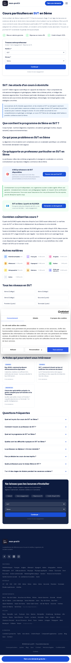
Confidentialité (60, 647)
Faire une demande (54, 3)
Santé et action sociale (9, 577)
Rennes (4, 617)
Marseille (10, 614)
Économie (58, 570)
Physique (30, 570)
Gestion (42, 574)
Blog (65, 634)
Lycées (60, 634)
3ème (40, 584)
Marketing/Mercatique (31, 574)
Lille (63, 614)
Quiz (3, 637)
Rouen (19, 623)
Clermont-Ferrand (8, 620)
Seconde (46, 584)
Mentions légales (48, 647)
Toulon (27, 617)
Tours (35, 620)
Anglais (23, 567)
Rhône (34, 597)
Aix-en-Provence (21, 620)
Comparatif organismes (49, 634)
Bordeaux (58, 614)
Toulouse (22, 614)
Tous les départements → (30, 607)
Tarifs (19, 634)
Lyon (16, 614)
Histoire (59, 567)
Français (16, 567)
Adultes (18, 587)
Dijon (46, 617)
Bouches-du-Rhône (24, 597)
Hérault (59, 597)
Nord (3, 597)
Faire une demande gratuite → (35, 659)
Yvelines (60, 604)
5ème (29, 584)
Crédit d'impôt (35, 634)
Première (53, 584)
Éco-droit (5, 574)
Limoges (47, 620)
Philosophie (6, 570)
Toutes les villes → (28, 623)
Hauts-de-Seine (20, 604)
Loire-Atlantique (18, 600)
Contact (9, 637)
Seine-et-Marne (7, 607)
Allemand (30, 567)
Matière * (8, 49)
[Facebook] (4, 556)
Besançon (5, 623)
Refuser (13, 349)
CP (3, 584)
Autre (38, 577)
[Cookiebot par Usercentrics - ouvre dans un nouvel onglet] (59, 312)
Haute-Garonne (43, 597)
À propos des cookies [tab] (58, 318)
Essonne (53, 604)
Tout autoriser (58, 349)
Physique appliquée (41, 570)
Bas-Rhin (54, 600)
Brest (30, 620)
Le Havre (33, 617)
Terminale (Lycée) (43, 303)
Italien (44, 567)
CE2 (11, 584)
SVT (12, 570)
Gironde (52, 597)
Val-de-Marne (44, 604)
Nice (27, 614)
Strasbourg (49, 614)
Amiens (40, 620)
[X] (9, 556)
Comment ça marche (9, 634)
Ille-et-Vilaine (6, 600)
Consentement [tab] (12, 318)
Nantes (33, 614)
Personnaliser (35, 349)
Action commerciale (16, 574)
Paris (3, 614)
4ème (35, 584)
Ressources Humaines (54, 574)
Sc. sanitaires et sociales (26, 577)
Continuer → (35, 67)
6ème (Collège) (9, 291)
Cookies (35, 651)
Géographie (51, 567)
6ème (24, 584)
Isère (37, 600)
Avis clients (25, 634)
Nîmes (58, 617)
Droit (64, 570)
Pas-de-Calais (11, 597)
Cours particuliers (11, 647)
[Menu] (67, 3)
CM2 (19, 584)
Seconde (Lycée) (43, 298)
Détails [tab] (35, 318)
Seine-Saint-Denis (32, 604)
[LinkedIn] (14, 556)
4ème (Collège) (43, 291)
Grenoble (41, 617)
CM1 (15, 584)
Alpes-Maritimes (7, 604)
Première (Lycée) (9, 303)
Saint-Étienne (18, 617)
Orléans (13, 623)
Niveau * (8, 57)
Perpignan (55, 620)
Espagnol (38, 567)
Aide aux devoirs (20, 570)
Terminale (61, 584)
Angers (52, 617)
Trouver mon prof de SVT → (54, 174)
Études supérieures (8, 587)
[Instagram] (19, 556)
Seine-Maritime (29, 600)
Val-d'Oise (18, 607)
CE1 (7, 584)
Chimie (51, 570)
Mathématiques (7, 567)
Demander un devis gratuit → (54, 206)
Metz (61, 620)
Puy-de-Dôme (45, 600)
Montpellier (40, 614)
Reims (11, 617)
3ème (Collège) (9, 298)
